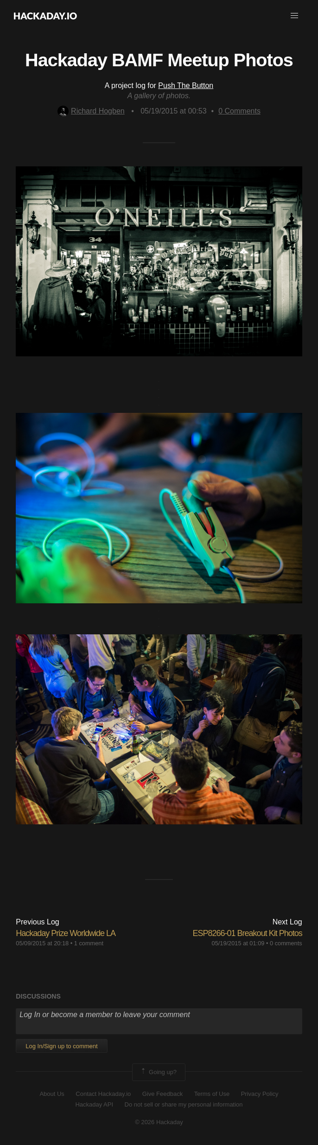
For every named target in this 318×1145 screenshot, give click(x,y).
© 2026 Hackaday (159, 1122)
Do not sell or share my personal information (184, 1104)
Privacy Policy (260, 1093)
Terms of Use (212, 1093)
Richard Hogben (91, 111)
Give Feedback (162, 1093)
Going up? (158, 1072)
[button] (294, 16)
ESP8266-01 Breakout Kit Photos (247, 933)
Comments (239, 111)
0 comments (286, 943)
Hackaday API (94, 1104)
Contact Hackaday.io (103, 1093)
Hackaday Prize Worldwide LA (65, 933)
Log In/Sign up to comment (61, 1046)
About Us (51, 1093)
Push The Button (185, 85)
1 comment (88, 943)
